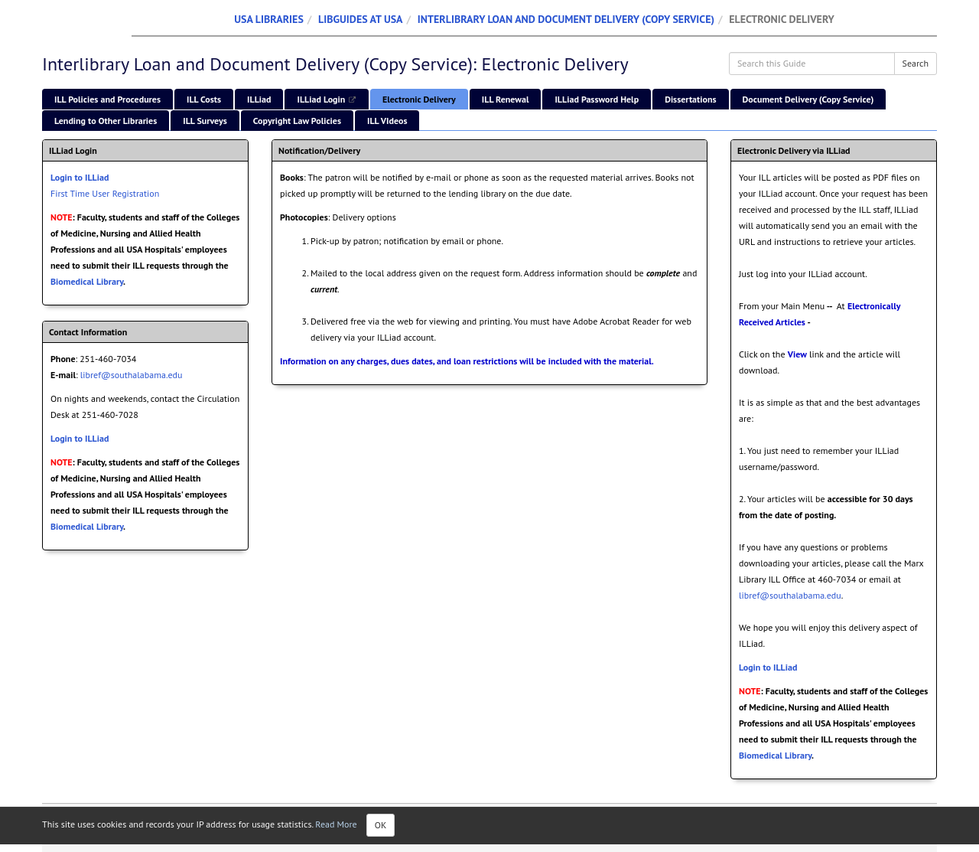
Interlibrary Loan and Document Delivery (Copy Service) (566, 19)
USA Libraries (269, 19)
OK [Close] (381, 825)
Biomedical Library (86, 281)
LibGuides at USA (360, 19)
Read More (335, 824)
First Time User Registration (104, 193)
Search (916, 63)
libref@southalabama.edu (131, 374)
